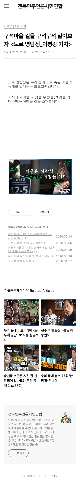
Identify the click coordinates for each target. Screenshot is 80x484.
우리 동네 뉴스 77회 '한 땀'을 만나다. (29, 256)
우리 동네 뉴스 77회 (19, 260)
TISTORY (41, 476)
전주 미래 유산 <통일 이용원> (25, 242)
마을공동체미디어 (17, 227)
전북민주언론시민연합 (40, 6)
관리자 (54, 476)
